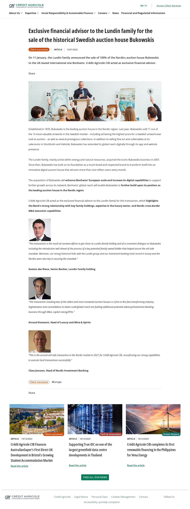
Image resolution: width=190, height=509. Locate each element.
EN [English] (141, 5)
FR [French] (146, 5)
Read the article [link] (19, 466)
